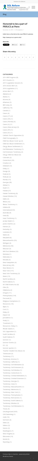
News (5, 276)
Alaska (5, 97)
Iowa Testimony (8, 218)
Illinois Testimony (9, 204)
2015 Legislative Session (11, 83)
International (7, 210)
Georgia (5, 182)
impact (5, 315)
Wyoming (6, 442)
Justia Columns (8, 224)
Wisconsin (6, 436)
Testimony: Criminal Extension (13, 378)
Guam (5, 188)
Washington (7, 431)
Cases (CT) (6, 116)
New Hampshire (8, 262)
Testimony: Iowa (8, 384)
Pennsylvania (19, 30)
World (5, 439)
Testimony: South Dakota (11, 400)
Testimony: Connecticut (11, 373)
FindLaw (6, 177)
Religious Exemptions (10, 301)
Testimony (6, 356)
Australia (6, 213)
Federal (5, 174)
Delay (5, 168)
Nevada (5, 260)
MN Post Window (9, 251)
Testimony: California (10, 362)
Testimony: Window (10, 403)
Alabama (6, 94)
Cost (4, 309)
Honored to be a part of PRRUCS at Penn (15, 25)
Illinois (5, 202)
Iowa (4, 215)
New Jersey (7, 265)
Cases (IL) (6, 124)
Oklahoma (6, 290)
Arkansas (6, 102)
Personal (6, 298)
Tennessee (7, 353)
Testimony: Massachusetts (12, 387)
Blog (4, 14)
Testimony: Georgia (10, 381)
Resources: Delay (9, 326)
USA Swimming (8, 414)
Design (5, 171)
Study (5, 320)
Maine (5, 235)
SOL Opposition (8, 331)
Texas (5, 409)
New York (6, 271)
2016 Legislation (8, 88)
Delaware (6, 166)
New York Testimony (10, 273)
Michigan (6, 243)
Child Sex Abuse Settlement (12, 144)
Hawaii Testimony (9, 193)
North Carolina (8, 279)
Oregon (5, 293)
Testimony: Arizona (9, 359)
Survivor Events (8, 342)
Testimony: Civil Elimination (12, 365)
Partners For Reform (19, 1)
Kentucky (6, 229)
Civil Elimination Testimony (12, 149)
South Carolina (8, 334)
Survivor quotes (8, 348)
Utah (4, 417)
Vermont (6, 420)
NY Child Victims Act (10, 284)
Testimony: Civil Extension (12, 367)
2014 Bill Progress (9, 77)
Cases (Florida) (8, 121)
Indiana (5, 207)
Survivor (6, 340)
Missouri (6, 249)
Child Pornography (9, 138)
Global (5, 185)
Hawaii (5, 191)
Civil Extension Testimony (12, 152)
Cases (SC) (6, 133)
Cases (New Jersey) (10, 127)
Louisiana (6, 232)
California (6, 108)
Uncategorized (8, 411)
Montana (6, 254)
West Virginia (7, 434)
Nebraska (6, 257)
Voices (5, 428)
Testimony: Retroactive (11, 398)
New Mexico (7, 268)
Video (5, 423)
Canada (5, 110)
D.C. (4, 345)
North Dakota (7, 282)
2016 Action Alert (9, 86)
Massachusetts (8, 240)
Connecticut (7, 160)
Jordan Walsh (7, 221)
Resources (6, 304)
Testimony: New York (10, 392)
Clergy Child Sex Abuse (11, 155)
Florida (5, 179)
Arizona (5, 99)
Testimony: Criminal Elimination (13, 376)
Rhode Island (7, 329)
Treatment (6, 323)
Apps (4, 307)
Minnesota (6, 246)
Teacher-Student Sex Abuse (12, 351)
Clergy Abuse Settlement (11, 146)
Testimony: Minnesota (10, 389)
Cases (5, 113)
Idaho (5, 199)
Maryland (6, 237)
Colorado (6, 157)
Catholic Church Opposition (12, 135)
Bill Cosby (6, 105)
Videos (5, 425)
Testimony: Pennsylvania (11, 395)
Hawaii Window (8, 196)
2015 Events (7, 80)
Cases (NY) (7, 130)
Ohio (4, 287)
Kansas (5, 226)
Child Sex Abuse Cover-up (12, 141)
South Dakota (7, 337)
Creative (6, 163)
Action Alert (7, 91)
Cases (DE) (7, 119)
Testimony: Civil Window (11, 370)
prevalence (7, 318)
